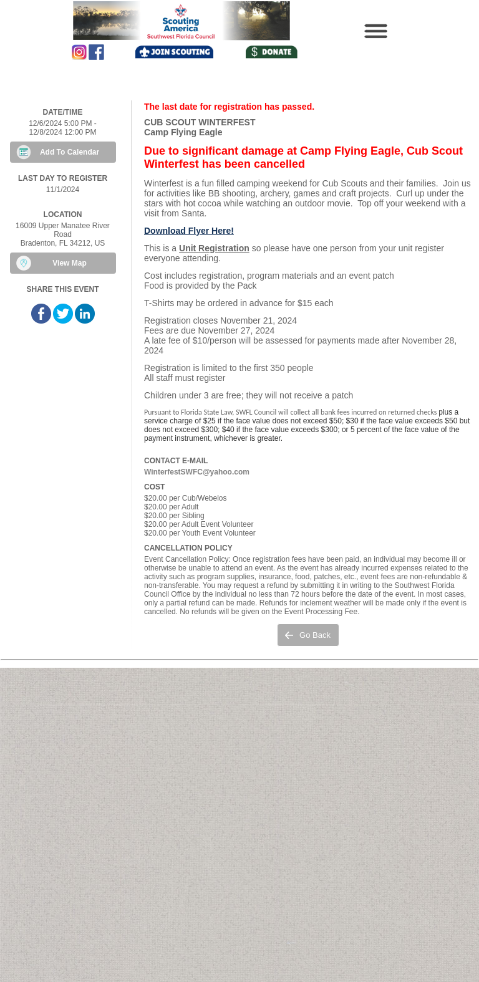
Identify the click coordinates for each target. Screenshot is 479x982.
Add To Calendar (69, 152)
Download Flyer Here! (189, 231)
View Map (69, 263)
